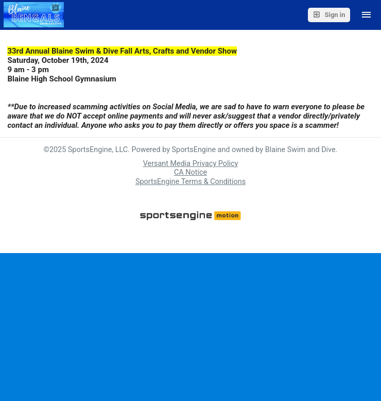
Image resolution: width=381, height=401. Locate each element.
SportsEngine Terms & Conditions (190, 181)
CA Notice (190, 172)
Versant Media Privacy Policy (190, 163)
